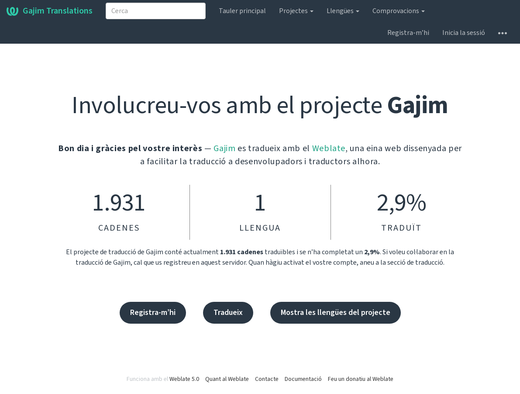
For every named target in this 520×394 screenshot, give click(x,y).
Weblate (329, 148)
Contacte (267, 379)
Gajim (224, 148)
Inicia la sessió (463, 33)
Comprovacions (398, 11)
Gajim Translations (50, 11)
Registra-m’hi (408, 33)
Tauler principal (242, 11)
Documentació (303, 379)
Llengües (343, 11)
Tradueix (228, 312)
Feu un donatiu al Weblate (360, 379)
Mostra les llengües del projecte (335, 312)
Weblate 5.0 (184, 379)
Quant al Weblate (227, 379)
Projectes (296, 11)
